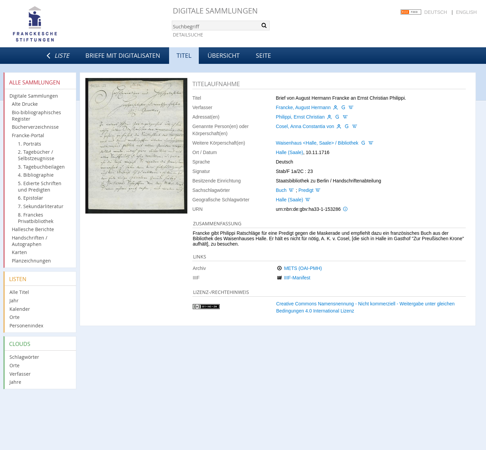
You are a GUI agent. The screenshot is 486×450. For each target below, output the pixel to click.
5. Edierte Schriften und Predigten (39, 186)
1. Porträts (29, 144)
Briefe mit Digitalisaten (122, 55)
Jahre (15, 382)
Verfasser (20, 374)
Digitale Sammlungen (215, 11)
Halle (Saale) (289, 152)
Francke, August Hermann (303, 107)
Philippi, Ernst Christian (300, 117)
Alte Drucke (25, 104)
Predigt (305, 190)
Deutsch (435, 12)
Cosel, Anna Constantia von (305, 126)
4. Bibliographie (36, 175)
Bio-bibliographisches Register (36, 115)
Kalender (19, 309)
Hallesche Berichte (33, 229)
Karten (19, 252)
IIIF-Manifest (297, 277)
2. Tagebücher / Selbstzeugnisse (36, 155)
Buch (281, 190)
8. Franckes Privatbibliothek (35, 217)
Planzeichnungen (31, 260)
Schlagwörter (24, 357)
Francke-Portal (28, 135)
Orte (14, 317)
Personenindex (26, 325)
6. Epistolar (30, 198)
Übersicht (224, 55)
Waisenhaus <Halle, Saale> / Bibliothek (317, 143)
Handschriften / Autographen (29, 240)
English (466, 12)
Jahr (14, 300)
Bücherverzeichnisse (35, 127)
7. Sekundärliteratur (40, 206)
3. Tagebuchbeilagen (41, 167)
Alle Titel (19, 292)
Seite (263, 55)
